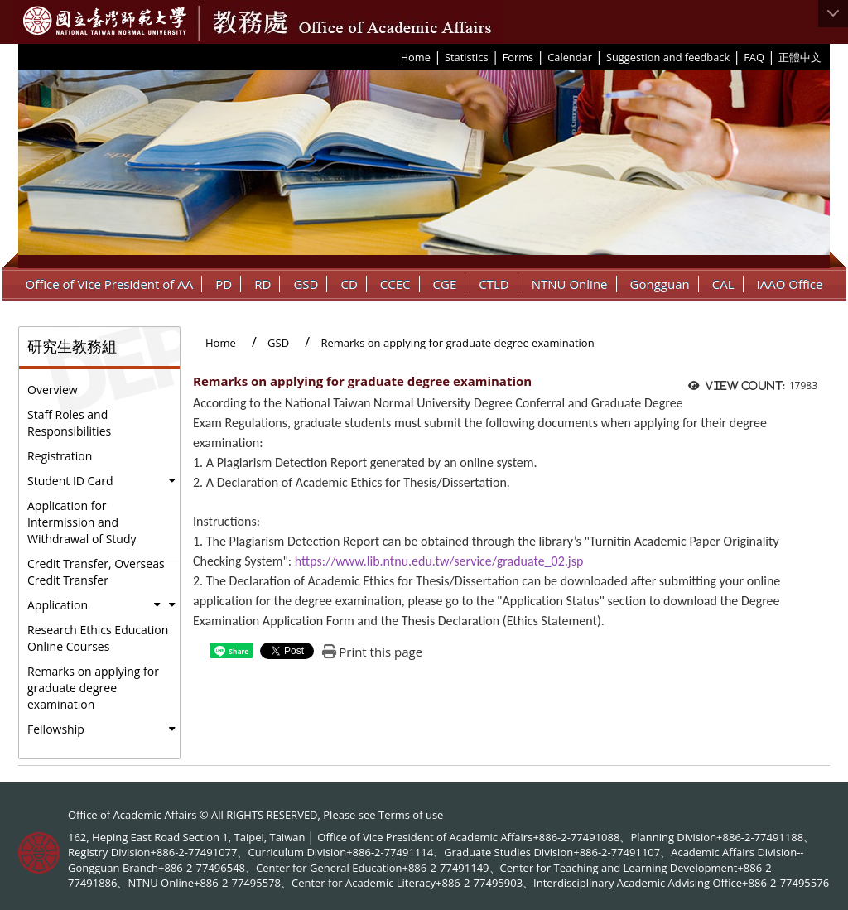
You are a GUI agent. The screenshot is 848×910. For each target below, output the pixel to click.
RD (262, 284)
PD (223, 284)
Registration (59, 456)
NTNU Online (570, 284)
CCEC (395, 284)
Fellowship (55, 729)
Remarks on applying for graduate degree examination (93, 687)
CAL (723, 284)
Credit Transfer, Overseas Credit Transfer (96, 572)
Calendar (569, 57)
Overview (52, 389)
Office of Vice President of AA (110, 284)
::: (395, 56)
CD (348, 284)
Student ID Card (70, 481)
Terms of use (410, 814)
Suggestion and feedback (668, 57)
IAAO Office (790, 284)
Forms (518, 57)
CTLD (493, 284)
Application (57, 605)
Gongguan (660, 284)
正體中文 (800, 57)
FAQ (754, 57)
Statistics (467, 57)
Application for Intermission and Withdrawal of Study (82, 522)
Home (416, 57)
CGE (445, 284)
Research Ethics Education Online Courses (97, 638)
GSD (305, 284)
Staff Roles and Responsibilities (69, 423)
